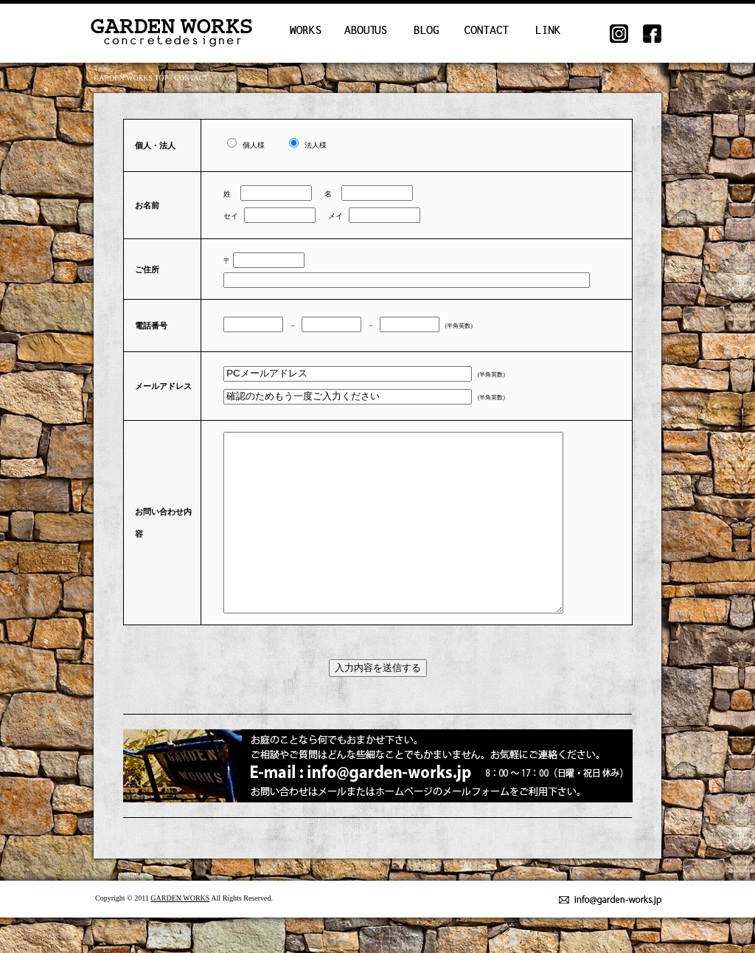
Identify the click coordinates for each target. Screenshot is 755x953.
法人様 (310, 145)
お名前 (147, 205)
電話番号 (151, 325)
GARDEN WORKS (179, 933)
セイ (228, 216)
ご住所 (147, 269)
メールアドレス (163, 386)
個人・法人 (155, 145)
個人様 (258, 145)
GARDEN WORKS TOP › (134, 78)
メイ (327, 216)
